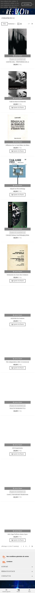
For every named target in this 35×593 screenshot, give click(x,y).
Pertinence (12, 24)
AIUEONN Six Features (17, 318)
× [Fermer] (33, 4)
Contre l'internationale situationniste (17, 494)
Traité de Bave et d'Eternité (17, 101)
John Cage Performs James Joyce (18, 534)
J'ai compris (26, 4)
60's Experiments (17, 448)
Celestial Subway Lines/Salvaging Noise (17, 235)
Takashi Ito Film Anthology (17, 188)
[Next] (32, 23)
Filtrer (4, 23)
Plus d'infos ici (13, 7)
